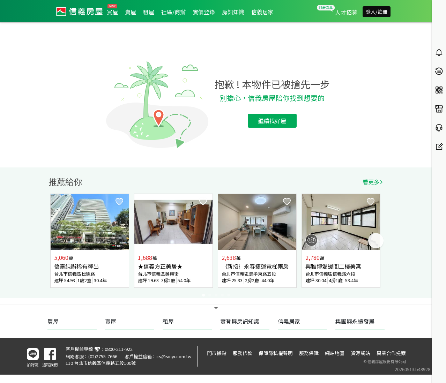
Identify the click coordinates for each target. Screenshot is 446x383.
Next (376, 240)
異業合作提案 (391, 353)
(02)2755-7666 (102, 356)
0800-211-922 (119, 349)
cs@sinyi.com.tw (173, 356)
